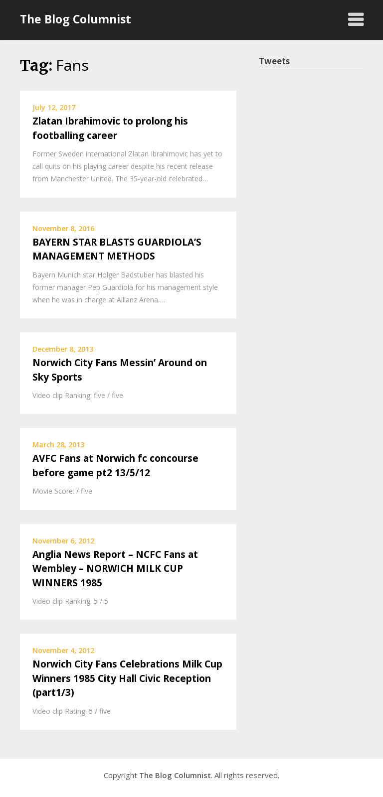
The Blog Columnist (75, 19)
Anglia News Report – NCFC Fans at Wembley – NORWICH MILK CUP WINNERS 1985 (115, 568)
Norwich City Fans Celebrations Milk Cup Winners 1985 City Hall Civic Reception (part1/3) (127, 678)
